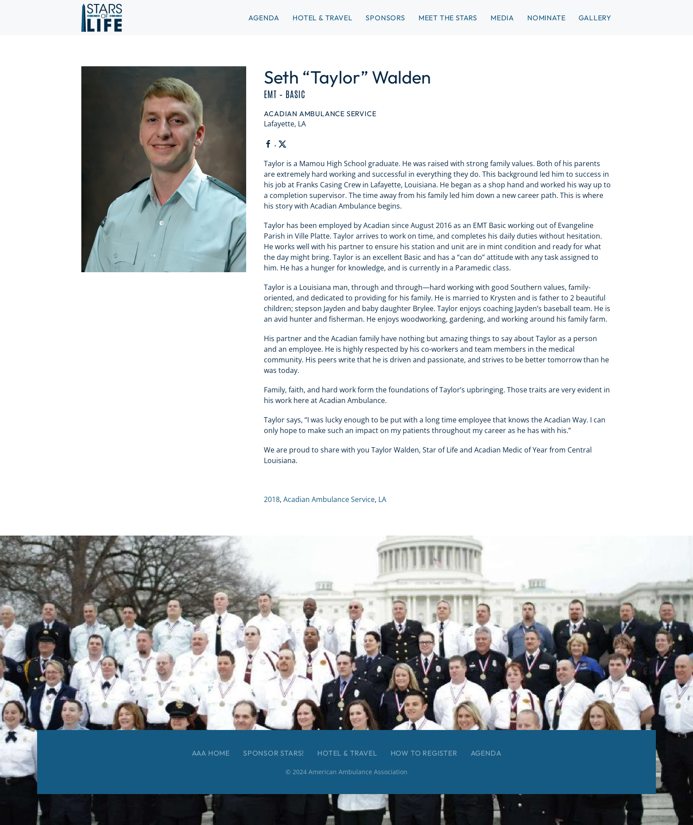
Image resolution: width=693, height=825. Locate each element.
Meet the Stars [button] (448, 17)
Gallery (595, 17)
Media (502, 17)
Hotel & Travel (322, 17)
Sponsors (385, 17)
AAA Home (211, 753)
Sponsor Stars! (273, 753)
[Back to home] (101, 17)
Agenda (486, 753)
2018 (272, 499)
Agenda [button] (263, 17)
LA (382, 499)
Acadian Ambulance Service (329, 499)
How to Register (424, 753)
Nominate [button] (546, 17)
